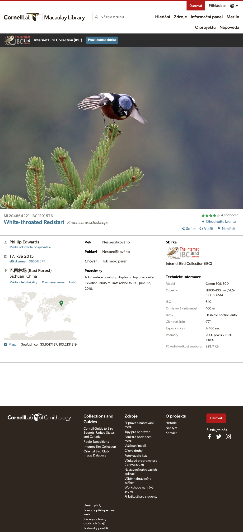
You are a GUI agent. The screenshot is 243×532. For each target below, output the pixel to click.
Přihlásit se (217, 6)
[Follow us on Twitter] (219, 436)
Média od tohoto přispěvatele (30, 247)
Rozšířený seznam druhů (59, 282)
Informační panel (207, 17)
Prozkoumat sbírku (102, 40)
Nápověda (229, 27)
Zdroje (180, 17)
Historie (171, 423)
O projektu (205, 27)
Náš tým (171, 428)
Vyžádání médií (135, 445)
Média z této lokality (23, 282)
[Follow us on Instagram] (228, 436)
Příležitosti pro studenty (141, 496)
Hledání (162, 17)
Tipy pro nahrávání (138, 432)
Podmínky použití (96, 528)
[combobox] (119, 17)
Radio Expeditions (96, 441)
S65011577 (27, 261)
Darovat (195, 6)
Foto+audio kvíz (136, 455)
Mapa (10, 344)
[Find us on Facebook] (209, 436)
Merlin (233, 17)
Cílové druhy (134, 450)
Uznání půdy (92, 505)
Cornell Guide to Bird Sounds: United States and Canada (99, 432)
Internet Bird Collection (100, 446)
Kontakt (171, 433)
